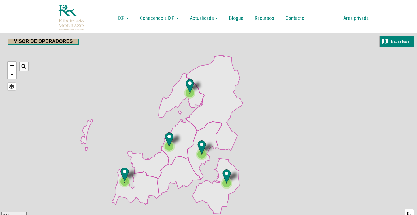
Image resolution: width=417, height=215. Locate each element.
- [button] (12, 74)
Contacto (295, 18)
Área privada (356, 18)
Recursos (264, 18)
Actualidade (204, 18)
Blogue (236, 18)
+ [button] (12, 66)
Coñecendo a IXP (159, 18)
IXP (123, 18)
